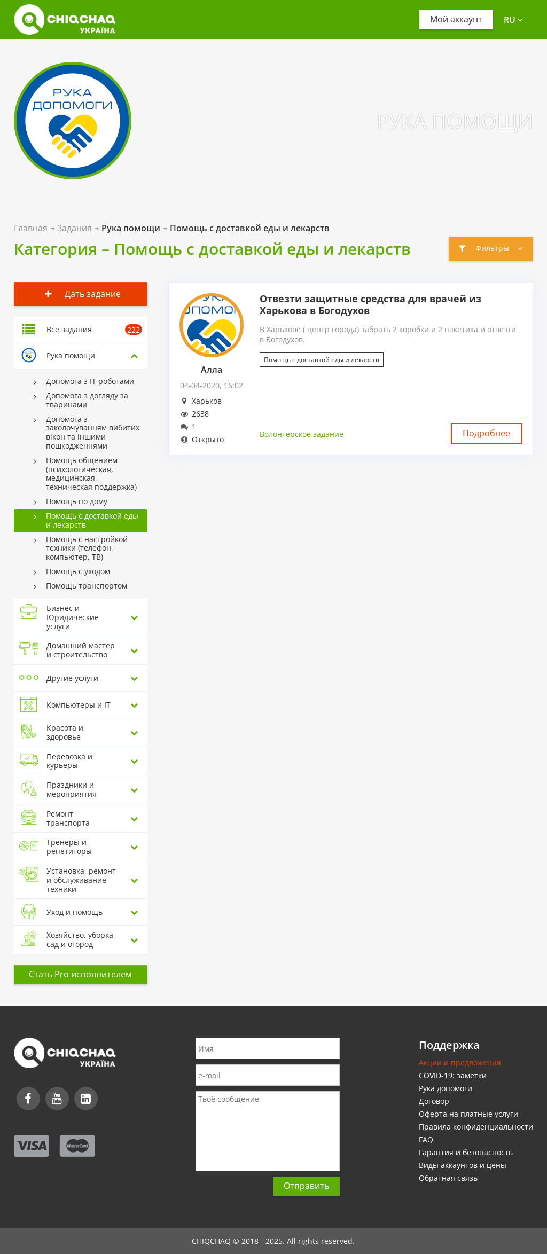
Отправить (306, 1186)
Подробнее (486, 433)
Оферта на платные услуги (468, 1114)
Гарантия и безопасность (466, 1152)
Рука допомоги (445, 1088)
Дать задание (81, 294)
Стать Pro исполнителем (80, 974)
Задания (74, 228)
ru (513, 20)
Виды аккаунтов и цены (462, 1165)
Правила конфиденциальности (476, 1127)
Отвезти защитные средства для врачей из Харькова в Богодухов (370, 304)
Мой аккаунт (456, 19)
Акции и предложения (460, 1062)
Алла (211, 370)
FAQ (426, 1139)
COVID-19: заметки (453, 1075)
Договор (434, 1101)
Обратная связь (448, 1178)
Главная (31, 228)
